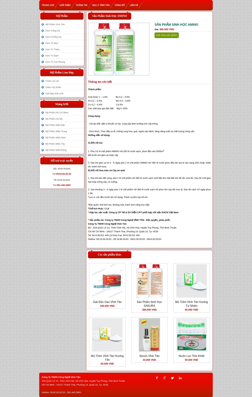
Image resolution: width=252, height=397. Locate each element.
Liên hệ (135, 5)
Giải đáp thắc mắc (54, 93)
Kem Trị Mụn (51, 43)
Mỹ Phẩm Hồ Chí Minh (56, 112)
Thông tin (83, 5)
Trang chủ (49, 5)
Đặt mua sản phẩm (166, 35)
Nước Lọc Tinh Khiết (191, 355)
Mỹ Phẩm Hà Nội (54, 119)
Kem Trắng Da (52, 30)
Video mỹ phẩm (53, 87)
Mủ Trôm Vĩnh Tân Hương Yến (107, 357)
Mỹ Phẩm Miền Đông (55, 150)
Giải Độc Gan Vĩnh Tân (107, 301)
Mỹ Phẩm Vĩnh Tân (55, 24)
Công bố (121, 5)
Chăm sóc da (52, 81)
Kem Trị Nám (52, 55)
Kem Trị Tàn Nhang (55, 62)
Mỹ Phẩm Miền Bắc (55, 125)
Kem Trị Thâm (52, 49)
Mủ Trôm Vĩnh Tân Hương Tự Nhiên (191, 303)
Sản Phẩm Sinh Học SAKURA (149, 303)
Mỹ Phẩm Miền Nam (55, 137)
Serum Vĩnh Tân (149, 355)
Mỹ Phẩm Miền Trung (56, 131)
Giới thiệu (66, 5)
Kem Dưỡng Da (53, 37)
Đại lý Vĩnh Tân (102, 5)
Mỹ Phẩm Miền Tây (55, 144)
